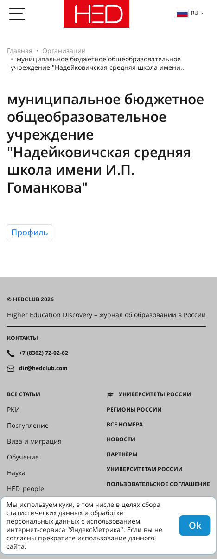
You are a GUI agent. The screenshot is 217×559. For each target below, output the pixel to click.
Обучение (23, 457)
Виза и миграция (34, 441)
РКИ (13, 410)
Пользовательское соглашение (158, 484)
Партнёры (122, 454)
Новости (121, 439)
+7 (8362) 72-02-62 (43, 353)
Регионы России (134, 409)
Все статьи (23, 394)
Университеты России (155, 394)
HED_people (25, 489)
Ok (195, 525)
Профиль (29, 232)
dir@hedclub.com (43, 368)
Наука (16, 473)
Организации (64, 50)
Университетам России (145, 469)
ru (187, 13)
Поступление (28, 425)
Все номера (125, 424)
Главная (19, 50)
